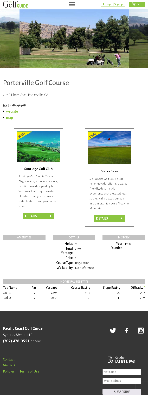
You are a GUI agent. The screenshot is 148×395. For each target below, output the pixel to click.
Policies (9, 371)
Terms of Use (30, 371)
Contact (9, 359)
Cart (139, 4)
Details (31, 216)
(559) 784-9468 (14, 105)
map (9, 117)
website (12, 111)
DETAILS (102, 218)
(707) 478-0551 (16, 341)
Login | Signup (114, 4)
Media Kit (10, 365)
